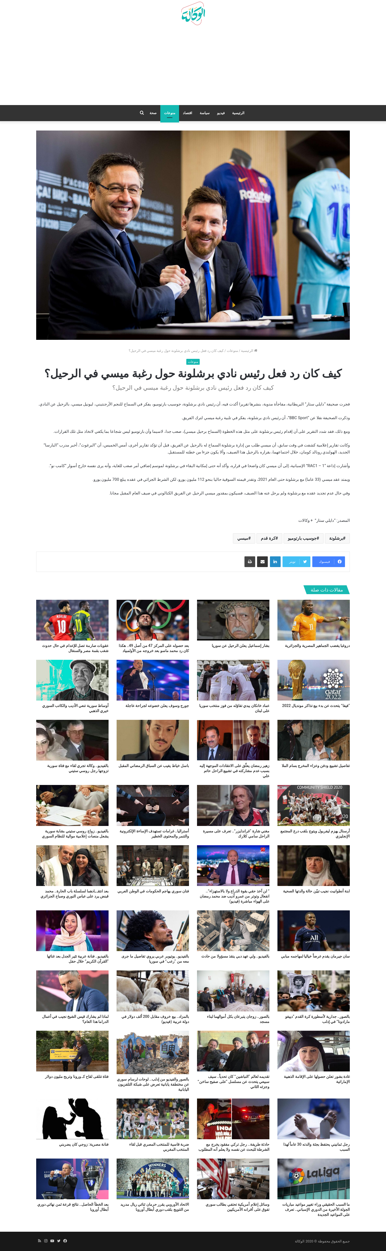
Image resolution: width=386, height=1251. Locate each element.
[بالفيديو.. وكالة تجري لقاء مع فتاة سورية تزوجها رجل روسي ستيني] (72, 740)
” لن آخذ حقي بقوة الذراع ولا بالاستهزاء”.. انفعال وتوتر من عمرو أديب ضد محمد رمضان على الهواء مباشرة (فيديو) (234, 896)
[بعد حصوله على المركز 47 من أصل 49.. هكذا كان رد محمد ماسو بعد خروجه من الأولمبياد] (153, 620)
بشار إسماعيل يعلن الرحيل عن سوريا (240, 645)
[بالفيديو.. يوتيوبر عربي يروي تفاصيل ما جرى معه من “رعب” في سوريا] (153, 930)
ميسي (242, 538)
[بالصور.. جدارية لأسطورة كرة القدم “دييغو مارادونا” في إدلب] (313, 990)
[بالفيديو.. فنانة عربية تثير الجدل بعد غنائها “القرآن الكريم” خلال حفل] (72, 930)
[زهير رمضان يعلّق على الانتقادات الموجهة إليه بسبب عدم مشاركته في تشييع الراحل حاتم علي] (233, 740)
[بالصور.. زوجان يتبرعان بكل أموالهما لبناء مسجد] (233, 990)
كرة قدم (268, 538)
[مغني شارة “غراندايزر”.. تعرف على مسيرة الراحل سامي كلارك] (233, 805)
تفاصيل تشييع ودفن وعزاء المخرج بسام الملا (316, 766)
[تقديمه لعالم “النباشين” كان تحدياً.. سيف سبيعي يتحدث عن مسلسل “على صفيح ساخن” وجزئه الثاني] (233, 1051)
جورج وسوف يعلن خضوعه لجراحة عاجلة (157, 705)
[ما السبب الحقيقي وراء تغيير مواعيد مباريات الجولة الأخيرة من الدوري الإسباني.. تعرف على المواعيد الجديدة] (313, 1179)
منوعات (169, 113)
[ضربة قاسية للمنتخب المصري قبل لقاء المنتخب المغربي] (153, 1119)
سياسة (205, 113)
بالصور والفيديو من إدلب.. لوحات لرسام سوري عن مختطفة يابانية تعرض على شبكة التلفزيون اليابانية (153, 1084)
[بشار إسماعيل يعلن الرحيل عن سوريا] (233, 620)
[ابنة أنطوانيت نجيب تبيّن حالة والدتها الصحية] (313, 865)
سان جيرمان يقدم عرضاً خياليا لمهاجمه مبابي (315, 956)
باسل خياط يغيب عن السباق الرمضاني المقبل (153, 766)
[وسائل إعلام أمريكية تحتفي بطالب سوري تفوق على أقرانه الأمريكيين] (233, 1179)
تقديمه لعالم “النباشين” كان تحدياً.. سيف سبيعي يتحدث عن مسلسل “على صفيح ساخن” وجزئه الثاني (233, 1081)
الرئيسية (238, 113)
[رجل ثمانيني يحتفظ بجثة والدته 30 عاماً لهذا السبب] (313, 1119)
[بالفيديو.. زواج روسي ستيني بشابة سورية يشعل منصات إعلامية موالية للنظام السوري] (72, 805)
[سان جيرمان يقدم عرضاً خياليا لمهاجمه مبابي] (313, 930)
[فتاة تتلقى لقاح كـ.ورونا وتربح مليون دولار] (72, 1051)
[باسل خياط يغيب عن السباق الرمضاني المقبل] (153, 740)
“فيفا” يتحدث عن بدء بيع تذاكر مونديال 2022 (316, 705)
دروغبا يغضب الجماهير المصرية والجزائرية (317, 645)
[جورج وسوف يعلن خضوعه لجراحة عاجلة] (153, 680)
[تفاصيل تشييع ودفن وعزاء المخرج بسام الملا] (313, 740)
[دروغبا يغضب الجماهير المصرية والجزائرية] (313, 620)
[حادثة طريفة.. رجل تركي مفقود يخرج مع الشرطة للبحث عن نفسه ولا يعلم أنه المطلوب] (233, 1119)
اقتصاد (187, 113)
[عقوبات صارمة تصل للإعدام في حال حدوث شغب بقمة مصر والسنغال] (72, 620)
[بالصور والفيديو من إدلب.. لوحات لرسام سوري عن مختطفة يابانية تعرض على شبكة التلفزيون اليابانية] (153, 1052)
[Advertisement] (193, 67)
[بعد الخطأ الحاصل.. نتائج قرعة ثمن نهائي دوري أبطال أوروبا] (72, 1179)
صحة (153, 113)
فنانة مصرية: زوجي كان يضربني (84, 1144)
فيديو (221, 113)
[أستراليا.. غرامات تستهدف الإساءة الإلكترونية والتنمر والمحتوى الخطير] (153, 805)
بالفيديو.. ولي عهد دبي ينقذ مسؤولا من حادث (235, 956)
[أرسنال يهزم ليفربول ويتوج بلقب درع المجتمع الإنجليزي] (313, 805)
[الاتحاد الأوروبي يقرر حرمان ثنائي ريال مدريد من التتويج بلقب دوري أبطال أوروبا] (153, 1179)
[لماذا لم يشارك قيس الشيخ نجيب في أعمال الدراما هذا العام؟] (72, 990)
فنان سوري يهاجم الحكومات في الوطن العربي (153, 891)
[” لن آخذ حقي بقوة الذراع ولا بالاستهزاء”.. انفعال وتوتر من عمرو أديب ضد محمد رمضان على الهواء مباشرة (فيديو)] (233, 865)
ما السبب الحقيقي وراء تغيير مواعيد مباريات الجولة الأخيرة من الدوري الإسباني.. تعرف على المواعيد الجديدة (316, 1209)
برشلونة (336, 538)
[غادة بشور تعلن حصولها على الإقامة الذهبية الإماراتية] (313, 1051)
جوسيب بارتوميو (302, 538)
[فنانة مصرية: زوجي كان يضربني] (72, 1119)
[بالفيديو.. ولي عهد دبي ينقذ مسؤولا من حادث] (233, 930)
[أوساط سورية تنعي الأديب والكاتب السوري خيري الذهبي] (72, 680)
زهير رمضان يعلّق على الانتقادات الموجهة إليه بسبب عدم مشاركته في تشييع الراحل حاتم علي (234, 771)
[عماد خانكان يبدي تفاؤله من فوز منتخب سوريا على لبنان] (233, 680)
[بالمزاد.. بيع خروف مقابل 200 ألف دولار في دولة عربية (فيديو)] (153, 990)
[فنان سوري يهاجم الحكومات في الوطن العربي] (153, 865)
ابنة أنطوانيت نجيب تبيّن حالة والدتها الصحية (316, 891)
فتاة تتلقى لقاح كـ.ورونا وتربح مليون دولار (77, 1076)
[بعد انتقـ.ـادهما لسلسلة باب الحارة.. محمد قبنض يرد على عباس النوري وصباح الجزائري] (72, 865)
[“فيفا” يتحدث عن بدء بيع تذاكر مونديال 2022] (313, 680)
